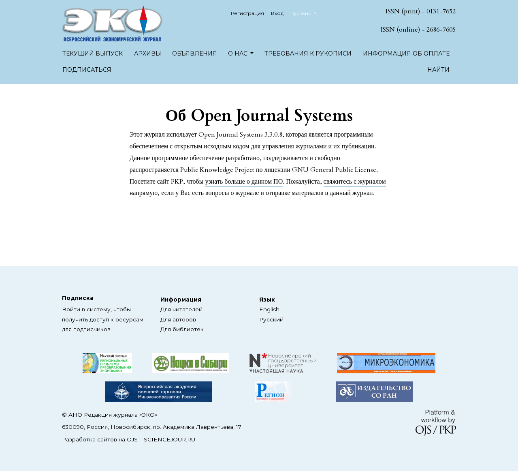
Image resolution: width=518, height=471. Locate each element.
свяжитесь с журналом (355, 181)
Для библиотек (182, 329)
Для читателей (181, 309)
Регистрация (247, 13)
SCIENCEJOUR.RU (169, 439)
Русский (306, 12)
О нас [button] (238, 53)
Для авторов (178, 319)
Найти (438, 69)
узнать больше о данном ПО (244, 181)
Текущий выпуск (92, 53)
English (269, 309)
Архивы (147, 53)
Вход (277, 13)
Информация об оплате (406, 53)
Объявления (194, 53)
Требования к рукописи (308, 53)
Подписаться (86, 69)
